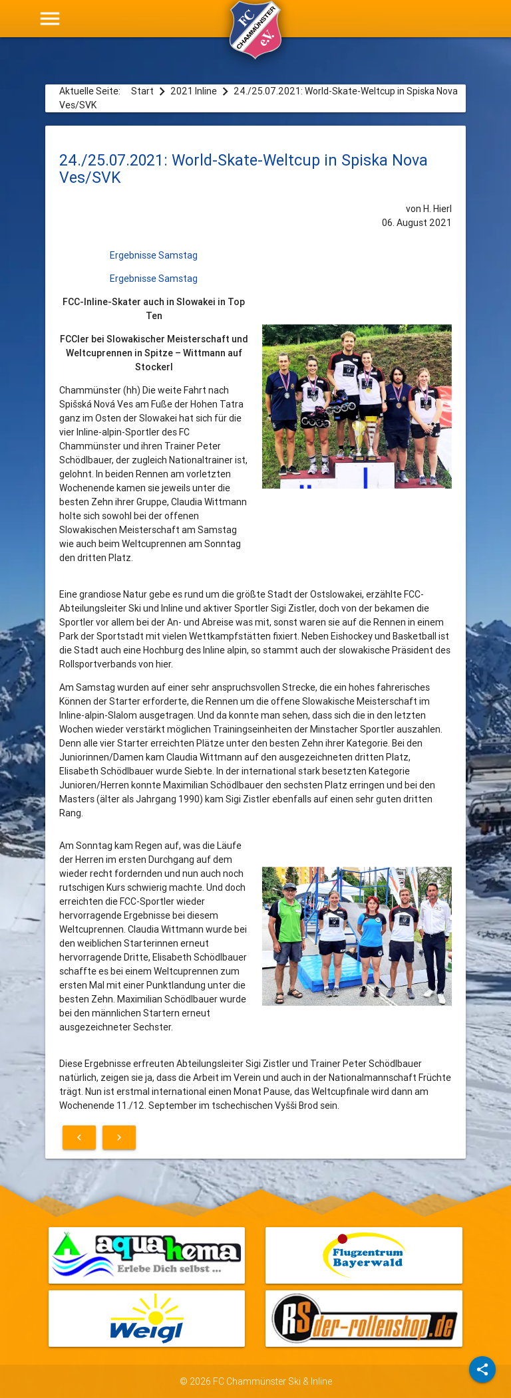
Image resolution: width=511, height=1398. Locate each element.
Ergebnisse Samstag (154, 255)
